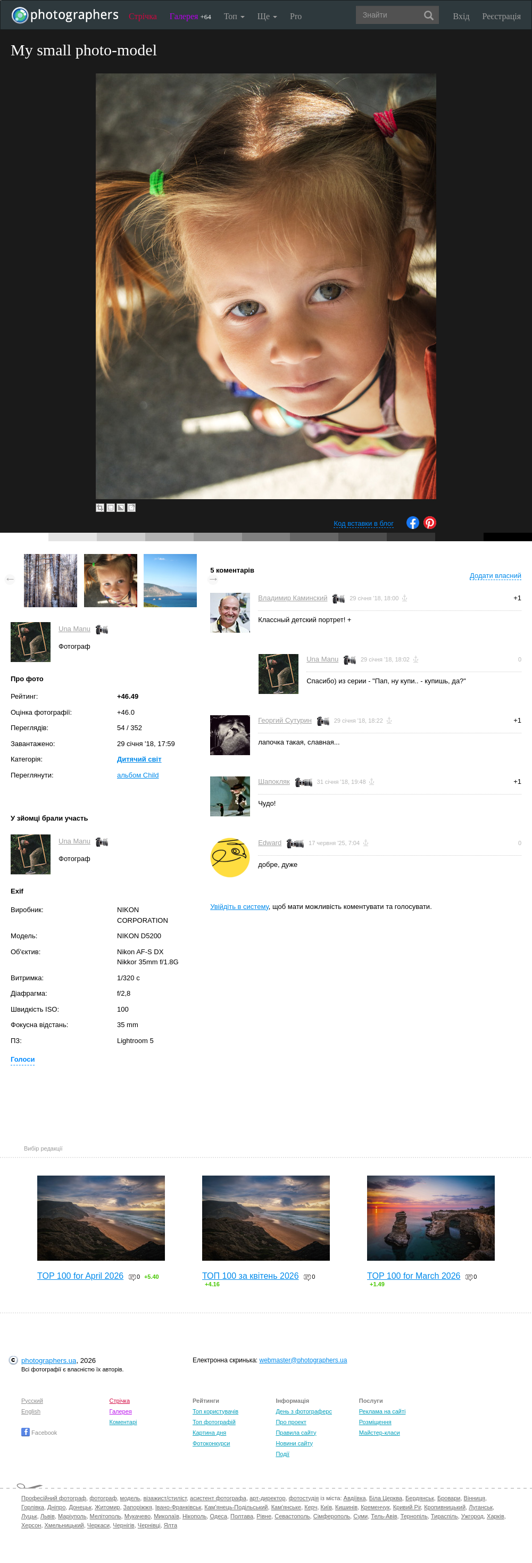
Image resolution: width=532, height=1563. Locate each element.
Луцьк (29, 1516)
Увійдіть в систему (239, 907)
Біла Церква (385, 1498)
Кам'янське (286, 1507)
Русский (32, 1400)
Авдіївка (355, 1498)
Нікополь (194, 1516)
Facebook (39, 1432)
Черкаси (98, 1525)
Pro (296, 16)
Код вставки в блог (364, 523)
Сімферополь (331, 1516)
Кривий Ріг (407, 1507)
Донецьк (80, 1507)
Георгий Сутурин (285, 720)
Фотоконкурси (211, 1443)
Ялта (170, 1525)
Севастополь (292, 1516)
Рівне (263, 1516)
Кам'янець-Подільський (236, 1507)
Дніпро (56, 1507)
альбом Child (138, 775)
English (30, 1411)
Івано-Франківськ (178, 1507)
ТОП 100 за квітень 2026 (250, 1275)
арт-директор (268, 1498)
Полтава (241, 1516)
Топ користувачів (215, 1411)
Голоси (23, 1059)
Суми (360, 1516)
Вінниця (474, 1498)
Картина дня (209, 1432)
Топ (234, 16)
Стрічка (143, 16)
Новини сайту (294, 1443)
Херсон (31, 1525)
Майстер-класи (379, 1432)
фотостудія (304, 1498)
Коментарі (123, 1422)
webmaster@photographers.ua (303, 1360)
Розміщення (375, 1422)
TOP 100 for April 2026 (80, 1275)
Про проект (291, 1422)
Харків (495, 1516)
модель (130, 1498)
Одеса (218, 1516)
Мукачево (137, 1516)
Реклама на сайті (382, 1411)
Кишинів (346, 1507)
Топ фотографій (214, 1422)
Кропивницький (445, 1507)
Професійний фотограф (53, 1498)
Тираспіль (444, 1516)
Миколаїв (166, 1516)
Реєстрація (502, 16)
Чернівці (149, 1525)
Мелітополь (105, 1516)
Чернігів (123, 1525)
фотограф (103, 1498)
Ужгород (472, 1516)
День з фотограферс (304, 1411)
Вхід (461, 16)
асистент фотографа (218, 1498)
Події (282, 1454)
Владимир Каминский (292, 598)
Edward (269, 843)
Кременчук (375, 1507)
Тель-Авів (384, 1516)
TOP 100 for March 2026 (414, 1275)
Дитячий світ (139, 759)
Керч (310, 1507)
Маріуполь (72, 1516)
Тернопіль (414, 1516)
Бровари (449, 1498)
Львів (47, 1516)
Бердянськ (419, 1498)
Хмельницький (64, 1525)
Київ (326, 1507)
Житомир (107, 1507)
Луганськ (481, 1507)
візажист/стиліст (164, 1498)
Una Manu (74, 629)
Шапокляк (274, 781)
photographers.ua (48, 1360)
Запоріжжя (137, 1507)
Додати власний (495, 576)
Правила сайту (296, 1432)
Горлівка (32, 1507)
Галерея (190, 16)
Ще (267, 16)
